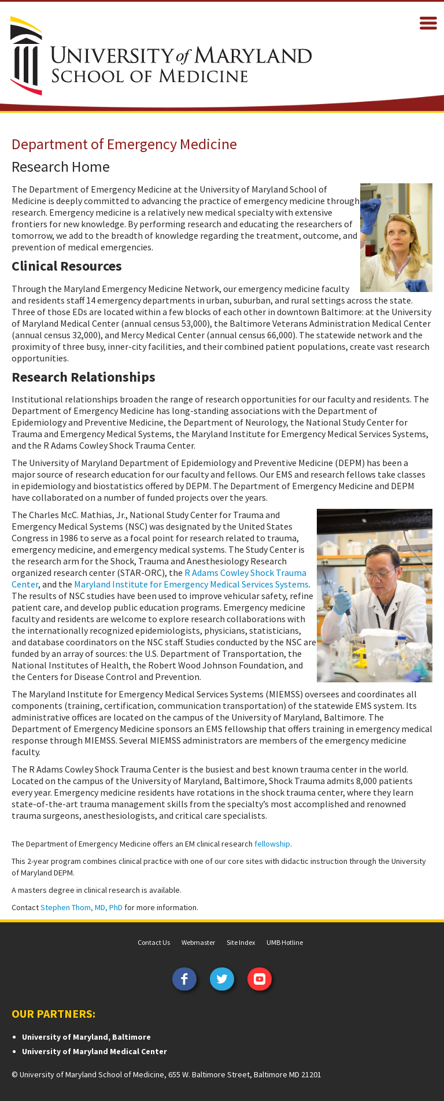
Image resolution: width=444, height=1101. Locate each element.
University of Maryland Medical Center (94, 1051)
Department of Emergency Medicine (124, 143)
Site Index (241, 942)
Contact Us (154, 942)
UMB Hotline (285, 942)
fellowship (272, 843)
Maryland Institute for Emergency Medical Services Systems (191, 584)
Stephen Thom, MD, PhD (81, 907)
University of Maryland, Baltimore (86, 1037)
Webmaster (198, 942)
